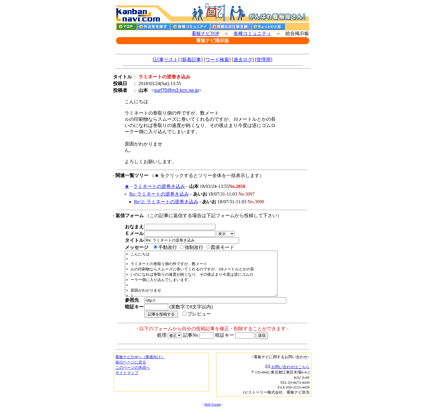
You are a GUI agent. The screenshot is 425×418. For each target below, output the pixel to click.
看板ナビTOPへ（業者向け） (140, 366)
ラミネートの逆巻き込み (159, 186)
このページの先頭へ (132, 376)
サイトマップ (126, 381)
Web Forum (212, 413)
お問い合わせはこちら (290, 376)
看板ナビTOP (205, 33)
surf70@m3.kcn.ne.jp (176, 90)
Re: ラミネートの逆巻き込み (159, 193)
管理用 (263, 59)
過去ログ (242, 59)
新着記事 (191, 59)
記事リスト (166, 59)
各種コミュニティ (252, 33)
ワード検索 (217, 59)
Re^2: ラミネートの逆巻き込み (166, 201)
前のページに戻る (130, 371)
